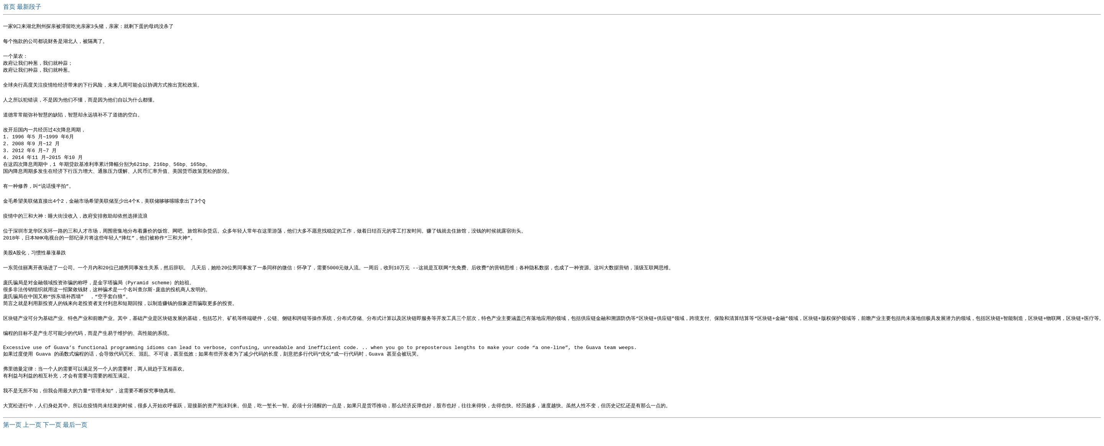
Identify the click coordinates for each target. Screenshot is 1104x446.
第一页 (12, 438)
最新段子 (29, 6)
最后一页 (75, 438)
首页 (10, 6)
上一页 (32, 438)
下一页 (52, 438)
